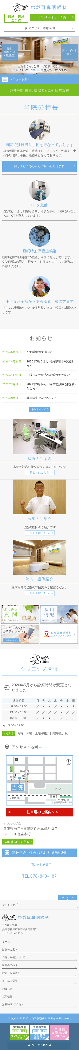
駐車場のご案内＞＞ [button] (33, 812)
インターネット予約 (52, 17)
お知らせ (7, 988)
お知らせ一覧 (39, 409)
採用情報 (7, 996)
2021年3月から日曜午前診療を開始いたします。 (51, 386)
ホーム (6, 941)
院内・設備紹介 (11, 973)
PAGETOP (68, 897)
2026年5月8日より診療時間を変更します (51, 363)
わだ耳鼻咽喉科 (38, 1018)
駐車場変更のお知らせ (41, 398)
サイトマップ (9, 904)
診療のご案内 (9, 949)
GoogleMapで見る (17, 841)
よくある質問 (9, 980)
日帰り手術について (13, 957)
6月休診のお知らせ (39, 352)
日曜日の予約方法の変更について (49, 375)
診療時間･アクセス (13, 1004)
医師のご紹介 (9, 965)
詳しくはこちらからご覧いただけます (39, 166)
